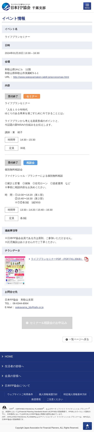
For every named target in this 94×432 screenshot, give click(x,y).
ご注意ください (55, 399)
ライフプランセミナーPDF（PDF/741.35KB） (57, 258)
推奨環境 (36, 399)
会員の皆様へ (13, 375)
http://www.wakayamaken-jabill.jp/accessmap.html (41, 77)
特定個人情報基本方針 (75, 394)
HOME (9, 356)
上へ (87, 426)
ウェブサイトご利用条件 (20, 394)
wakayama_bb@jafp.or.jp (29, 307)
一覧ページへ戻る (79, 339)
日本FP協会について (17, 385)
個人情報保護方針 (48, 394)
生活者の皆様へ (14, 366)
